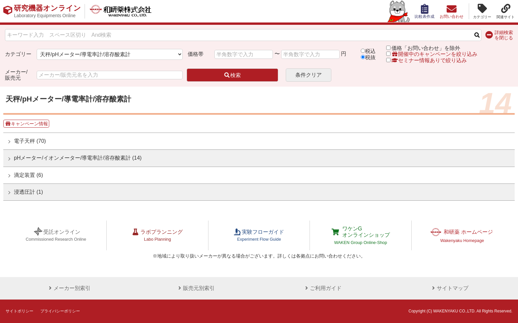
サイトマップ (449, 288)
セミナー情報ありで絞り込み (426, 60)
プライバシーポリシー (60, 311)
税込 (370, 51)
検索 (232, 75)
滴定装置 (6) (28, 175)
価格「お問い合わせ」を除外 (425, 48)
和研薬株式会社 (121, 11)
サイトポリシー (19, 311)
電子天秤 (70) (30, 141)
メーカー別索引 (69, 288)
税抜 (370, 57)
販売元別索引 (195, 288)
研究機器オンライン (47, 11)
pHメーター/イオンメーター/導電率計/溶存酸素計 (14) (78, 158)
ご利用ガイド (322, 288)
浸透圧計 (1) (28, 192)
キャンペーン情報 (26, 123)
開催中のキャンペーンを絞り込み (434, 54)
